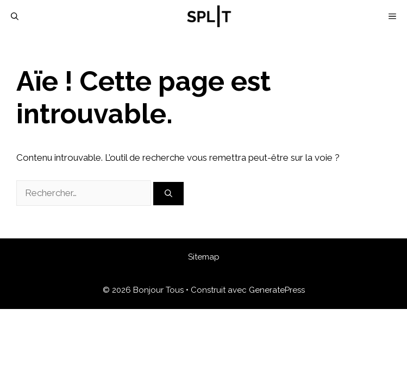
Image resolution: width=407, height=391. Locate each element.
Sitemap (204, 257)
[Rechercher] (168, 193)
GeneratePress (277, 290)
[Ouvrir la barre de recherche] (14, 16)
